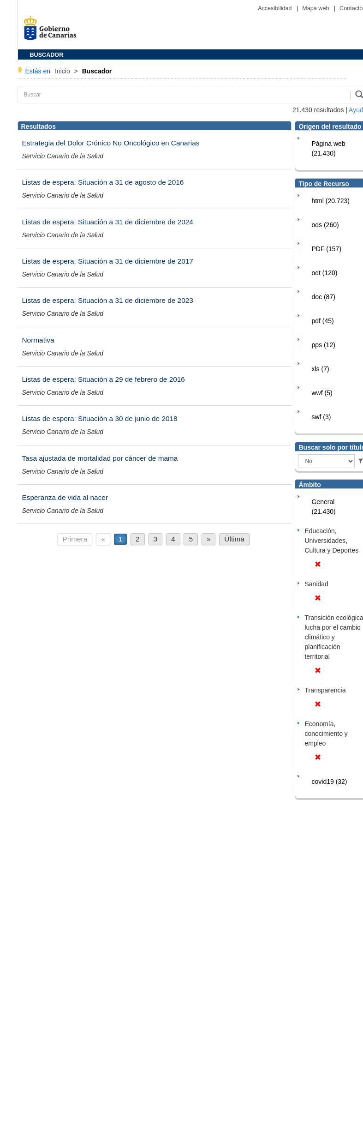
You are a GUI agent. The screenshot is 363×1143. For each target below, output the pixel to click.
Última (234, 539)
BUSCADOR (47, 55)
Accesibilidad (275, 8)
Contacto (351, 8)
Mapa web (316, 8)
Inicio (63, 71)
